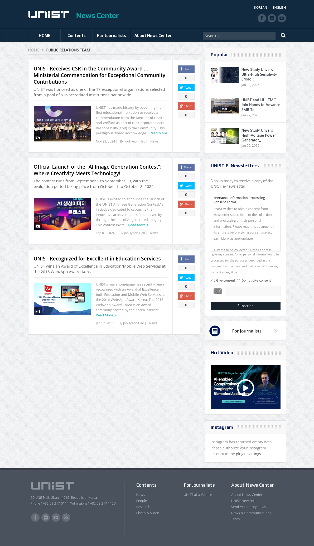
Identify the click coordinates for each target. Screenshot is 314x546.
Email (218, 291)
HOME (44, 35)
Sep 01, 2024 (105, 233)
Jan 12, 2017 (105, 323)
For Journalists (111, 35)
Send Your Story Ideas (248, 507)
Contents (76, 35)
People (141, 500)
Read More (158, 133)
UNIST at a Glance (198, 494)
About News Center (153, 35)
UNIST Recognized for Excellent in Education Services (97, 258)
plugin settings (249, 453)
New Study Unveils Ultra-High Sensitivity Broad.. (259, 74)
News (154, 141)
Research (143, 507)
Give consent (225, 280)
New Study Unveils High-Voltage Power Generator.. (258, 135)
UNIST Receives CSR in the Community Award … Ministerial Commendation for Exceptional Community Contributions (99, 75)
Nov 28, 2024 (105, 141)
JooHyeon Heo (135, 141)
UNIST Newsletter (245, 500)
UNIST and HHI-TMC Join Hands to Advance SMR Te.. (260, 104)
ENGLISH (279, 7)
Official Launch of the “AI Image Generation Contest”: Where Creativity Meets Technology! (98, 170)
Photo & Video (147, 513)
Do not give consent (256, 280)
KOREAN (260, 7)
